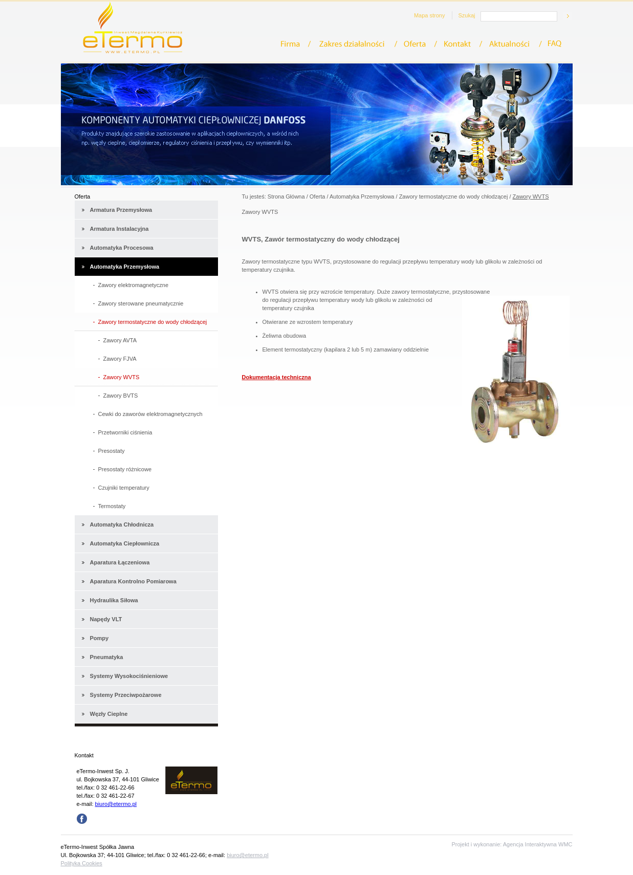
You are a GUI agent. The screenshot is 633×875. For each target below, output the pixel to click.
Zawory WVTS (531, 196)
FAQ (555, 44)
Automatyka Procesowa (122, 248)
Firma (296, 44)
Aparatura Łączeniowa (120, 562)
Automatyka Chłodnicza (122, 524)
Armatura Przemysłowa (121, 210)
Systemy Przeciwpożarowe (126, 695)
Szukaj (466, 15)
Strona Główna (286, 196)
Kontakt (460, 44)
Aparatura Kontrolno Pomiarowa (133, 581)
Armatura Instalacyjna (119, 229)
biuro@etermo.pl (116, 804)
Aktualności (513, 44)
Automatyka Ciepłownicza (125, 543)
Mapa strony (429, 15)
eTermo (133, 27)
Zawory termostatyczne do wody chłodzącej (453, 196)
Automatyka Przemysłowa (125, 267)
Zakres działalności (355, 44)
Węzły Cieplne (109, 714)
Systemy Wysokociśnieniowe (129, 676)
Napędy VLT (106, 619)
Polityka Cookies (81, 863)
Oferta (418, 44)
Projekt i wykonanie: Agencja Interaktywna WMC (512, 844)
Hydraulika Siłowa (114, 600)
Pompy (99, 638)
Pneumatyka (106, 657)
